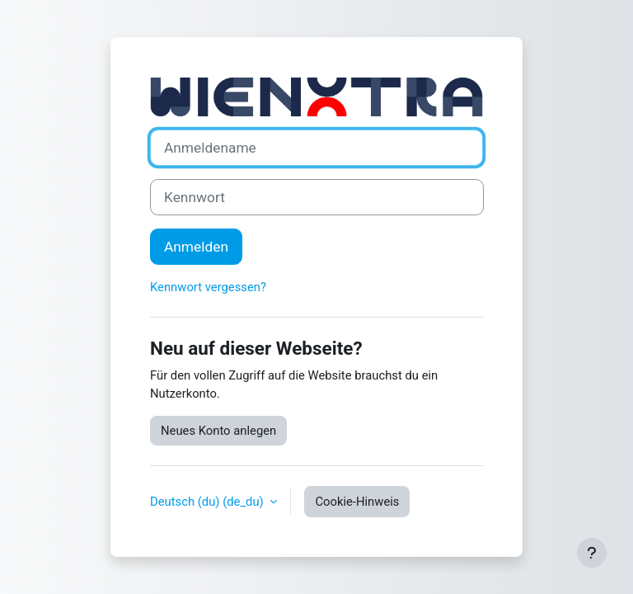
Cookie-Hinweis (357, 501)
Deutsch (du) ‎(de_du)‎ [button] (208, 501)
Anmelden (196, 246)
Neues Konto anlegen (218, 430)
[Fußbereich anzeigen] (592, 553)
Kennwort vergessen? (208, 287)
